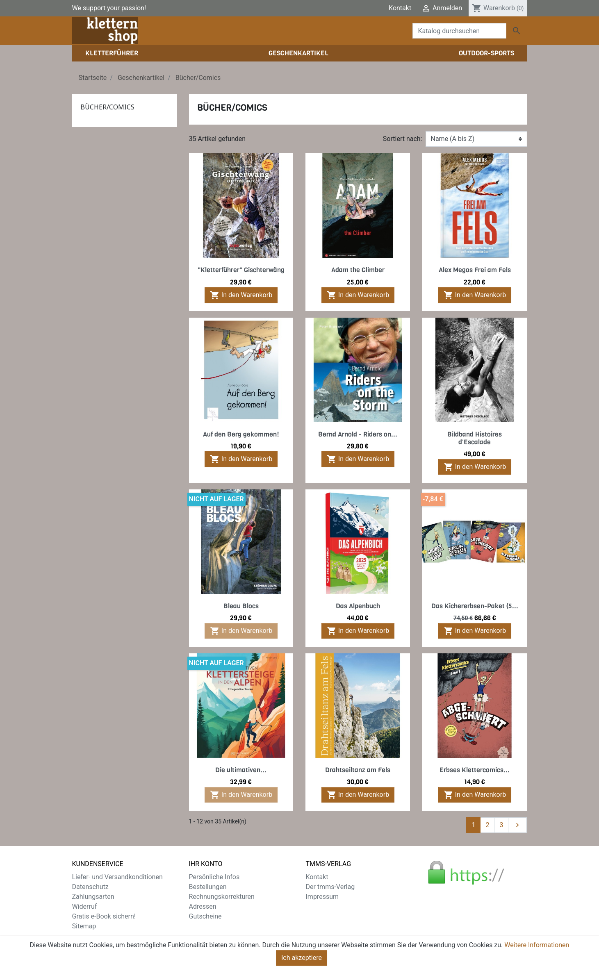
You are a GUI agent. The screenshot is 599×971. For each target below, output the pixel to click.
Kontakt (400, 8)
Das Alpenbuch (358, 606)
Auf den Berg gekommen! (241, 434)
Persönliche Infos (214, 877)
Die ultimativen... (240, 770)
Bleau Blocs (241, 606)
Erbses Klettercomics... (475, 770)
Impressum (322, 897)
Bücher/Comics (107, 106)
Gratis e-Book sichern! (104, 916)
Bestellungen (208, 887)
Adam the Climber (358, 270)
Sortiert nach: (402, 139)
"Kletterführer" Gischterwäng (241, 270)
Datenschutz (90, 887)
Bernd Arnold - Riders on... (357, 434)
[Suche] (459, 31)
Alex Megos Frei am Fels (475, 270)
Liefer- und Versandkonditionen (117, 877)
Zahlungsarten (93, 897)
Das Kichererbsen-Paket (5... (474, 606)
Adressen (202, 906)
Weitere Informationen (536, 949)
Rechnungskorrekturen (222, 897)
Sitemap (84, 926)
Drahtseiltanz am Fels (357, 770)
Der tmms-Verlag (330, 887)
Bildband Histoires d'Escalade (474, 438)
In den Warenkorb (241, 295)
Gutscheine (205, 916)
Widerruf (84, 906)
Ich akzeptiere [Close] (301, 962)
